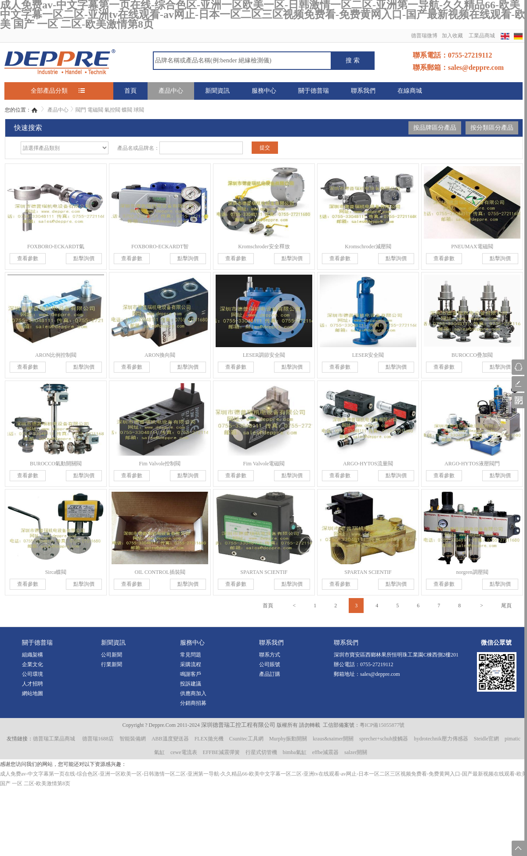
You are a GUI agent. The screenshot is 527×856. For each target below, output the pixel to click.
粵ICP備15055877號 (382, 725)
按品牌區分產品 (434, 127)
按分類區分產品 (491, 127)
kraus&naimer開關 (333, 739)
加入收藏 (452, 36)
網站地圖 (32, 693)
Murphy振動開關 (288, 739)
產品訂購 (269, 674)
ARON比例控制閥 (55, 355)
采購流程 (190, 664)
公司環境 (32, 674)
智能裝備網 (132, 739)
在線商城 (409, 90)
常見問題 (190, 655)
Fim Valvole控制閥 (160, 464)
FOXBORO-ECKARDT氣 (55, 246)
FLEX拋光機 (209, 739)
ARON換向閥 (159, 355)
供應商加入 (193, 693)
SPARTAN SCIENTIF (264, 572)
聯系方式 (269, 655)
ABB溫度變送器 (170, 739)
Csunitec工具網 (246, 739)
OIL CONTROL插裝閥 (159, 572)
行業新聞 (111, 664)
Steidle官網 (486, 739)
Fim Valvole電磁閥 (264, 464)
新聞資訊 (217, 90)
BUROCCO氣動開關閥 (56, 464)
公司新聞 (111, 655)
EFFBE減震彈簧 (221, 752)
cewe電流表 (183, 752)
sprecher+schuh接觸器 (383, 739)
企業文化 (32, 664)
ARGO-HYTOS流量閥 (368, 464)
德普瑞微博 (424, 36)
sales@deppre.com (380, 674)
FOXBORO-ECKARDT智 (159, 246)
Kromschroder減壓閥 (368, 246)
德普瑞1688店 (98, 739)
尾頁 (506, 605)
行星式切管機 (261, 752)
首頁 (130, 90)
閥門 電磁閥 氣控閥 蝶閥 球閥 (110, 110)
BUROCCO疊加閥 (472, 355)
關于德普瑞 (313, 90)
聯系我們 (363, 90)
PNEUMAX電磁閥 (472, 246)
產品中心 (171, 90)
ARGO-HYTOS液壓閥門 (472, 464)
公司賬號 (269, 664)
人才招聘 (32, 684)
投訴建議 (190, 684)
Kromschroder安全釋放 (263, 246)
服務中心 (264, 90)
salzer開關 (355, 752)
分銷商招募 (193, 703)
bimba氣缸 (295, 752)
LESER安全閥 (368, 355)
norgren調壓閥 (472, 572)
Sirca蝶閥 (56, 572)
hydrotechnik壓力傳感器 (441, 739)
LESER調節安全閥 (264, 355)
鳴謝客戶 (190, 674)
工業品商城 (482, 36)
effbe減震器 (325, 752)
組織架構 (32, 655)
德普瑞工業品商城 (54, 739)
